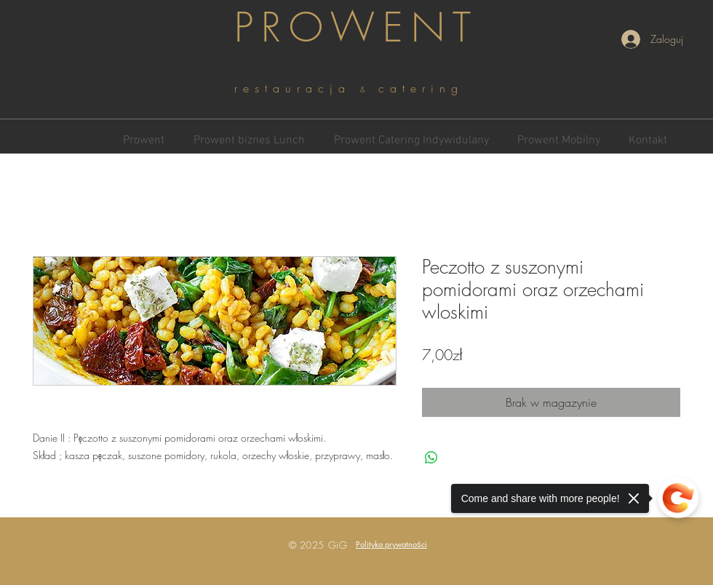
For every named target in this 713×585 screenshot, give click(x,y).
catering (420, 88)
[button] (391, 543)
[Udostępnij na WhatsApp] (431, 457)
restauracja (297, 88)
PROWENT (356, 27)
